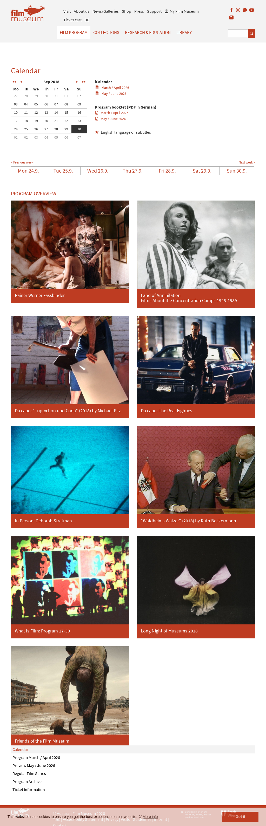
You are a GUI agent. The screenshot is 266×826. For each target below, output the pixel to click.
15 (66, 112)
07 (56, 104)
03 (16, 104)
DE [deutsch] (86, 19)
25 (26, 129)
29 (36, 96)
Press (139, 11)
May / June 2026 (110, 93)
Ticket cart (72, 19)
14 (56, 112)
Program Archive (27, 781)
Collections (106, 32)
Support (154, 11)
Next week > (247, 162)
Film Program (74, 32)
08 (66, 104)
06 (46, 104)
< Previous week (22, 162)
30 (46, 96)
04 (26, 104)
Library (184, 32)
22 (66, 120)
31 (56, 96)
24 (16, 129)
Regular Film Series (29, 773)
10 (16, 112)
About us (81, 11)
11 (26, 112)
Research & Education (148, 32)
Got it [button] (240, 817)
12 (36, 112)
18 (26, 120)
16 (79, 112)
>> (84, 82)
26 (36, 129)
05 (36, 104)
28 (26, 96)
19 (36, 120)
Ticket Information (28, 789)
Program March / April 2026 (36, 757)
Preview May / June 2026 (33, 765)
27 (16, 96)
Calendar (20, 749)
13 (46, 112)
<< (14, 82)
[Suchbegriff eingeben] (238, 33)
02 (79, 96)
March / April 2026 (112, 87)
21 (56, 120)
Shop (126, 11)
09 (79, 104)
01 (66, 96)
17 (16, 120)
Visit (67, 11)
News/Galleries (105, 11)
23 (79, 120)
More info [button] (150, 817)
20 (46, 120)
